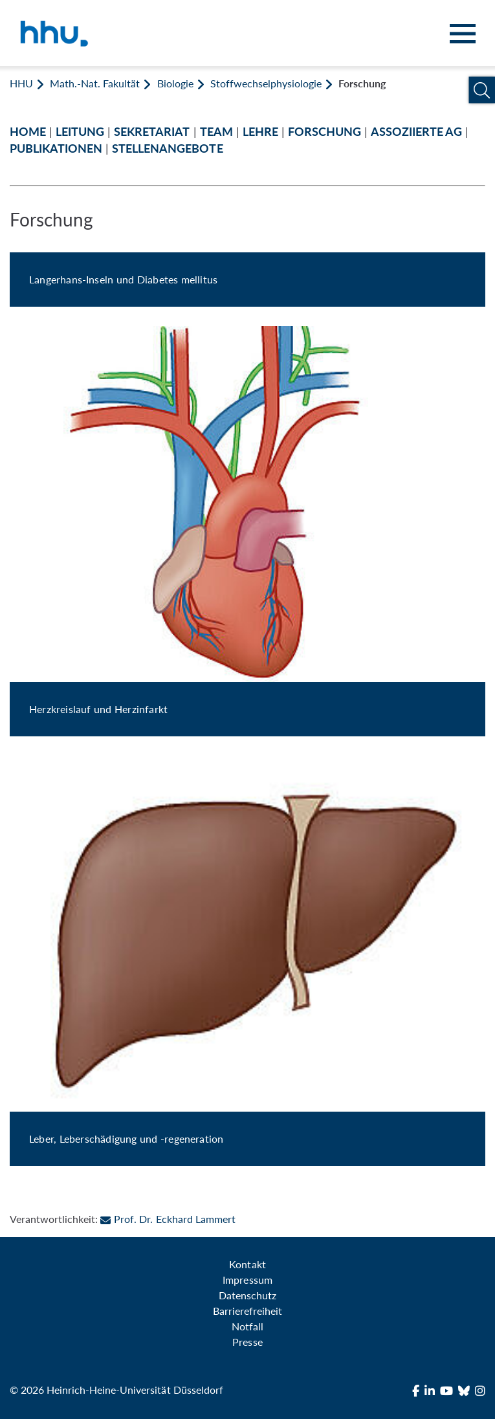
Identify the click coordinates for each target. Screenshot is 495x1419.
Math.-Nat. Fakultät (95, 83)
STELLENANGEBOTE (167, 148)
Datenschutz (247, 1295)
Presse (247, 1342)
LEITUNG (80, 131)
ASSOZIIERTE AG (416, 131)
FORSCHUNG (324, 131)
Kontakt (247, 1264)
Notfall (247, 1326)
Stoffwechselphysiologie (266, 83)
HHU (21, 83)
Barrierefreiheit (247, 1310)
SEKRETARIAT (152, 131)
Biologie (175, 83)
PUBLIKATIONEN (56, 148)
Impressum (247, 1279)
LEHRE (260, 131)
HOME (28, 131)
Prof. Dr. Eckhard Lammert (167, 1219)
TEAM (216, 131)
